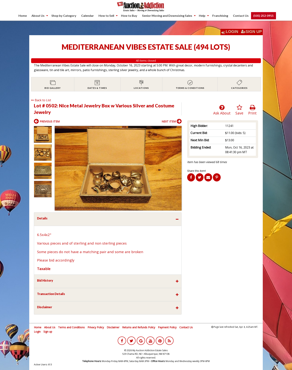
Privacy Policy (96, 327)
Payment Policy (167, 327)
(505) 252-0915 (263, 15)
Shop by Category (63, 15)
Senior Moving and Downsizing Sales (167, 15)
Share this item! (196, 171)
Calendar (87, 15)
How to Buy (129, 15)
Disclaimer (113, 327)
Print (252, 110)
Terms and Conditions (71, 327)
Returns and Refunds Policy (138, 327)
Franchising (220, 15)
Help (202, 15)
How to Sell (106, 15)
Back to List (41, 100)
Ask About (222, 110)
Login (232, 31)
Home (22, 15)
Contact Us (241, 15)
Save (239, 110)
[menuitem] (22, 15)
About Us (38, 15)
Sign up (47, 331)
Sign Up (251, 31)
